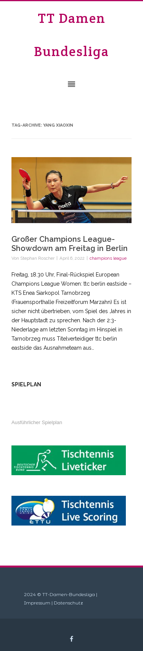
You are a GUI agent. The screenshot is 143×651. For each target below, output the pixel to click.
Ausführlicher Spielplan (36, 422)
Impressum (37, 603)
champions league (108, 258)
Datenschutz (68, 603)
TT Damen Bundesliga (71, 35)
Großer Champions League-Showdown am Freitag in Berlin (69, 244)
